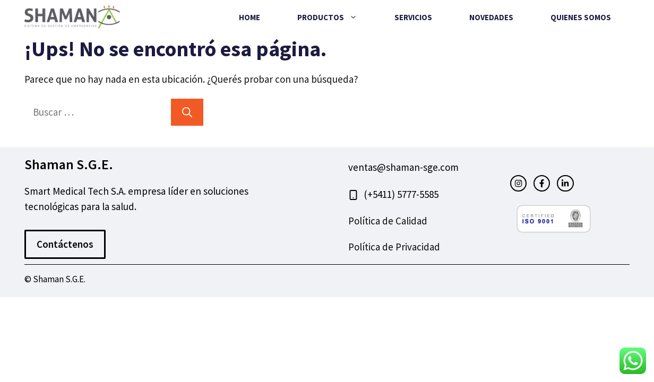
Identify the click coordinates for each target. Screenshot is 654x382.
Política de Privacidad (394, 246)
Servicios (413, 17)
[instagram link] (518, 183)
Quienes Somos (580, 17)
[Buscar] (187, 112)
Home (249, 17)
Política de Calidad (387, 220)
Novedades (491, 17)
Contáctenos (65, 244)
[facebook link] (541, 183)
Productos (336, 17)
